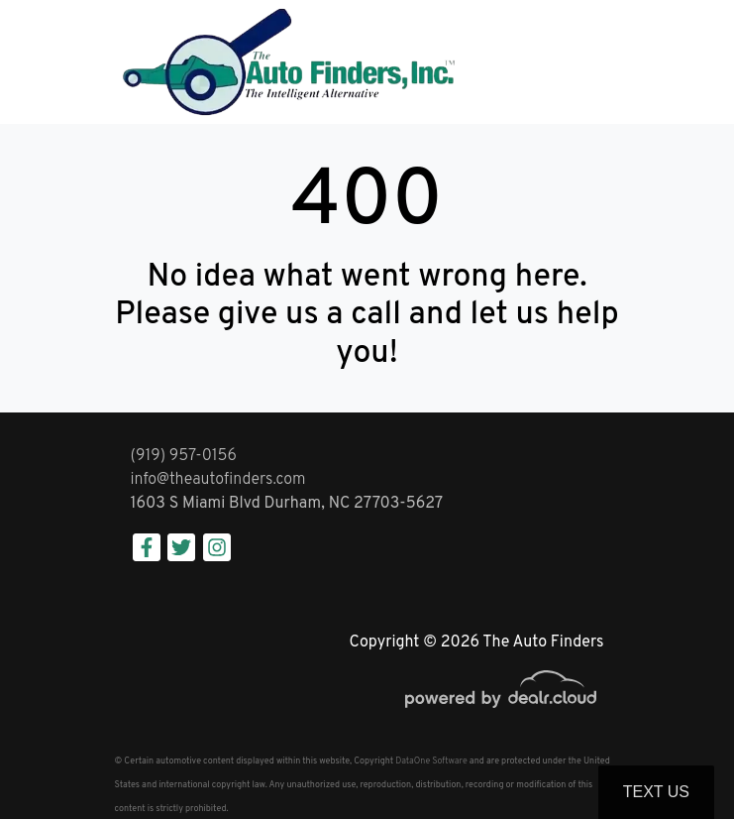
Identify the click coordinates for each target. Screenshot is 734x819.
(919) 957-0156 (184, 456)
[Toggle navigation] (600, 62)
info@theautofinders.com (218, 480)
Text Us (656, 791)
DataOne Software (431, 761)
